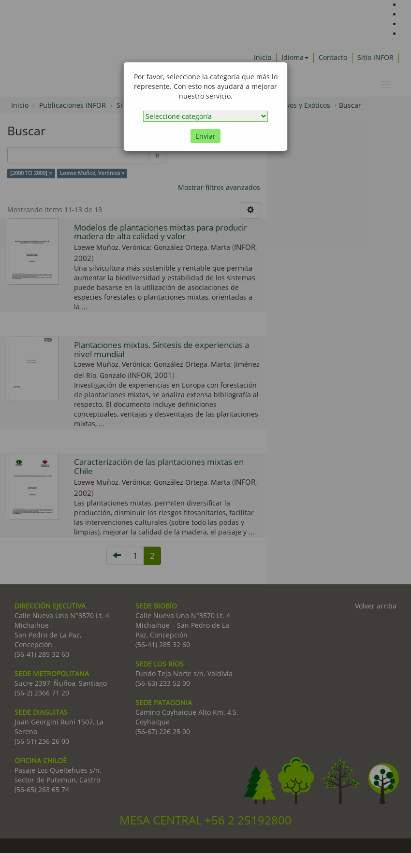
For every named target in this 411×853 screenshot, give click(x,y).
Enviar (205, 136)
